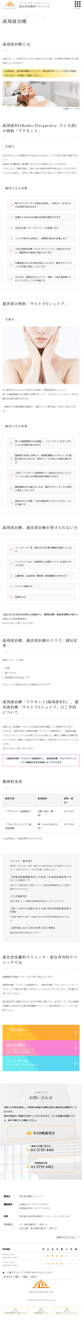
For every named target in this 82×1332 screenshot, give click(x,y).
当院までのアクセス (66, 1237)
